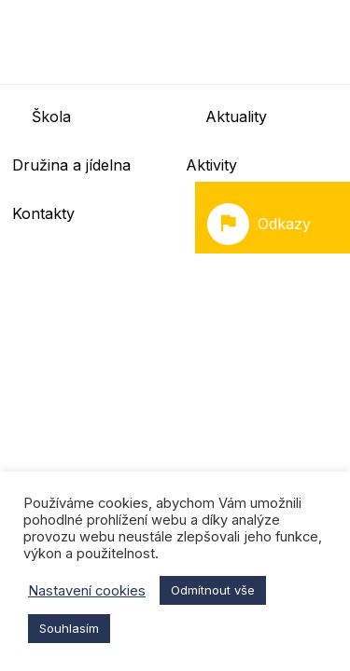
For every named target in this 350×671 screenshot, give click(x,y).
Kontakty (43, 213)
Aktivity (211, 165)
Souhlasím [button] (69, 628)
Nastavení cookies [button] (87, 590)
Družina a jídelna (71, 165)
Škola (51, 116)
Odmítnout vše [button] (213, 589)
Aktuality (236, 116)
